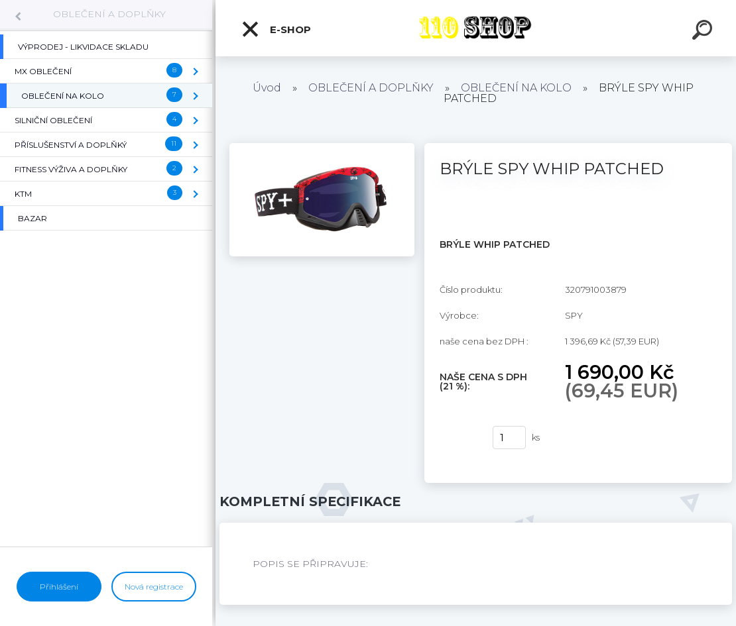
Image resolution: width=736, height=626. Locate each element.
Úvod (267, 87)
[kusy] (509, 437)
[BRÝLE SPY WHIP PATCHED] (321, 148)
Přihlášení (59, 587)
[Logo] (475, 28)
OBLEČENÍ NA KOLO (516, 87)
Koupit (458, 438)
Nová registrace (154, 587)
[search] (704, 32)
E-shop (276, 29)
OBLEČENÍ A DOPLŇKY (109, 14)
